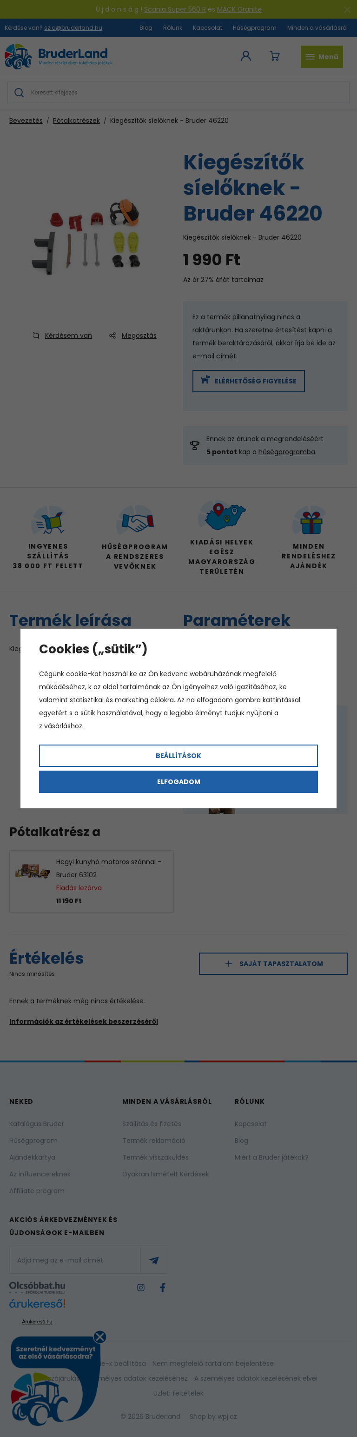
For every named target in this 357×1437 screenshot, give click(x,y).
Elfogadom (178, 781)
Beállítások (178, 755)
